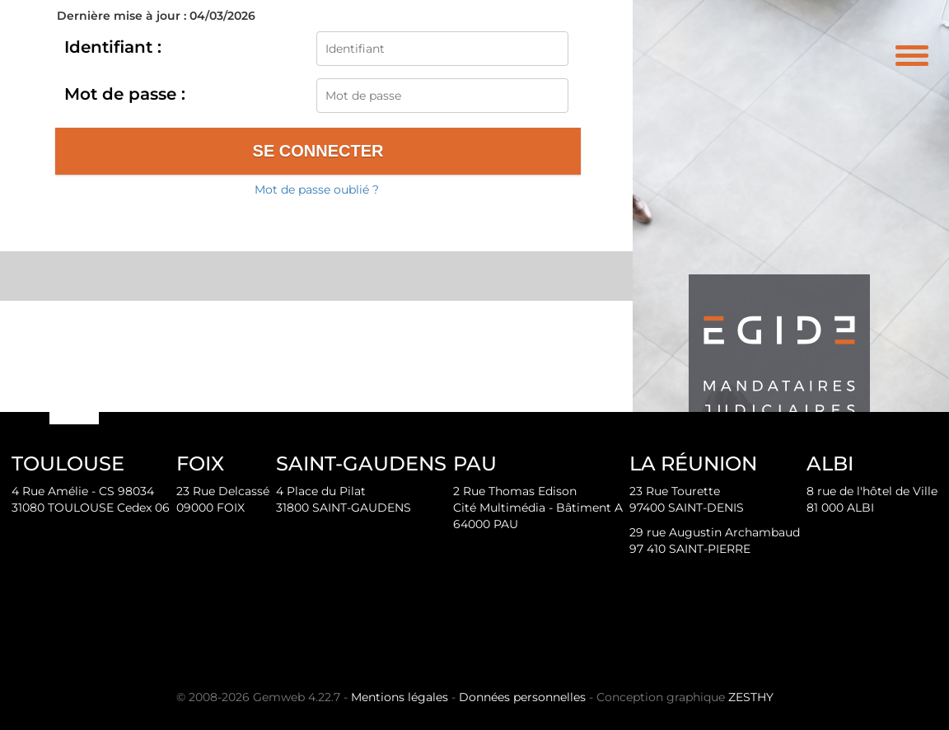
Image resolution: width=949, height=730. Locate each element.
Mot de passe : (124, 94)
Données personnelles (522, 697)
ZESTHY (751, 697)
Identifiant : (112, 47)
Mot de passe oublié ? (317, 189)
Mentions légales (399, 697)
